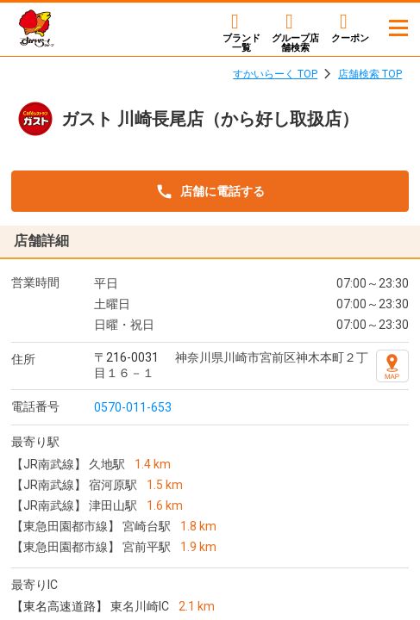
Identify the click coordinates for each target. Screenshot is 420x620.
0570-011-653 (133, 407)
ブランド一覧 (241, 43)
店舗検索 (295, 43)
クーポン (350, 38)
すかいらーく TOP (275, 74)
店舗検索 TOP (370, 74)
